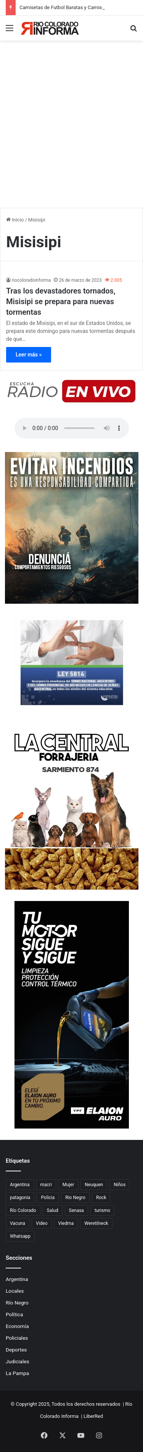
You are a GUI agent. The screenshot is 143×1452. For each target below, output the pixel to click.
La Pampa (17, 1373)
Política (14, 1314)
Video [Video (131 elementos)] (42, 1223)
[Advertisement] (71, 133)
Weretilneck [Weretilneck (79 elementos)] (96, 1223)
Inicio (15, 220)
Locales (15, 1291)
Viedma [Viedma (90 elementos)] (66, 1223)
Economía (17, 1326)
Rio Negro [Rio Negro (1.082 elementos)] (75, 1197)
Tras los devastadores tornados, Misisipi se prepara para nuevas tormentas (61, 301)
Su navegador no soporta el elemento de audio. (71, 428)
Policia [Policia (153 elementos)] (48, 1197)
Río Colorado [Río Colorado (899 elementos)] (23, 1210)
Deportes (16, 1350)
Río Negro (17, 1303)
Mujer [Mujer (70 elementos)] (68, 1184)
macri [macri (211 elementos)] (46, 1184)
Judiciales (17, 1361)
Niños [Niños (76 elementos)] (119, 1184)
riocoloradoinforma (31, 280)
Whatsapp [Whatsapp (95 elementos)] (20, 1236)
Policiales (17, 1338)
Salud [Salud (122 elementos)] (52, 1210)
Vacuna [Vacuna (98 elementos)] (17, 1223)
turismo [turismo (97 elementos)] (102, 1210)
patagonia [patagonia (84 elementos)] (20, 1197)
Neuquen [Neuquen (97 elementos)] (94, 1184)
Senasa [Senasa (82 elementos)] (76, 1210)
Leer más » (29, 355)
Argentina (17, 1279)
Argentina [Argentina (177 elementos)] (20, 1184)
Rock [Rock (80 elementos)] (101, 1197)
